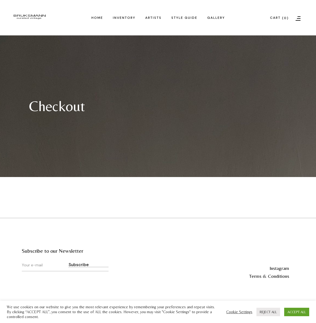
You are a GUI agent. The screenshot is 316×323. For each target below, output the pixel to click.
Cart (279, 18)
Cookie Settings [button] (239, 311)
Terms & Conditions (269, 276)
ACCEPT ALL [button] (296, 312)
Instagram (279, 268)
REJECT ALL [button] (268, 312)
